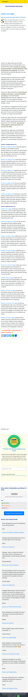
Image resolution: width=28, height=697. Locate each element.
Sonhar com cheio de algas (8, 265)
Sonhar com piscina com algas (9, 303)
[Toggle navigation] (25, 2)
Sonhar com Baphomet (8, 585)
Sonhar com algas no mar (8, 159)
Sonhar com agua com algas (8, 221)
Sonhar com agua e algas (8, 236)
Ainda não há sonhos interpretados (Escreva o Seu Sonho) (13, 17)
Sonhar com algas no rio (7, 170)
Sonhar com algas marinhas (8, 147)
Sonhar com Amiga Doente (9, 672)
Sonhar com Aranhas (7, 623)
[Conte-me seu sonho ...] (14, 468)
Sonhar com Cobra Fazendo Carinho (12, 606)
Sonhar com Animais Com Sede (10, 654)
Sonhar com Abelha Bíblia (9, 637)
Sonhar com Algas (7, 14)
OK (18, 696)
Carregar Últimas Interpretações (14, 513)
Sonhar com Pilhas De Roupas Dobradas (13, 532)
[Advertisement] (14, 48)
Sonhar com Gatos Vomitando (10, 565)
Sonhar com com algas (7, 277)
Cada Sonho (5, 1)
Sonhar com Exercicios (8, 547)
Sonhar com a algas (6, 209)
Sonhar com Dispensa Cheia (9, 688)
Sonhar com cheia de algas (8, 250)
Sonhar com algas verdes (8, 183)
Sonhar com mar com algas (8, 290)
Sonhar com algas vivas (7, 194)
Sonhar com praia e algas (8, 317)
